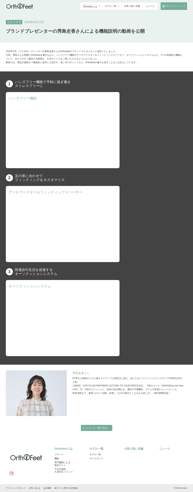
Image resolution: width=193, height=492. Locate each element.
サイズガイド (96, 458)
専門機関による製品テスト (62, 463)
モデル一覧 (108, 6)
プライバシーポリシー (16, 488)
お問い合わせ (35, 488)
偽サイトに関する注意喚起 (66, 488)
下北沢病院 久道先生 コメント (63, 470)
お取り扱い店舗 (129, 6)
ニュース (147, 6)
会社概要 (47, 488)
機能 (56, 458)
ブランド (59, 454)
